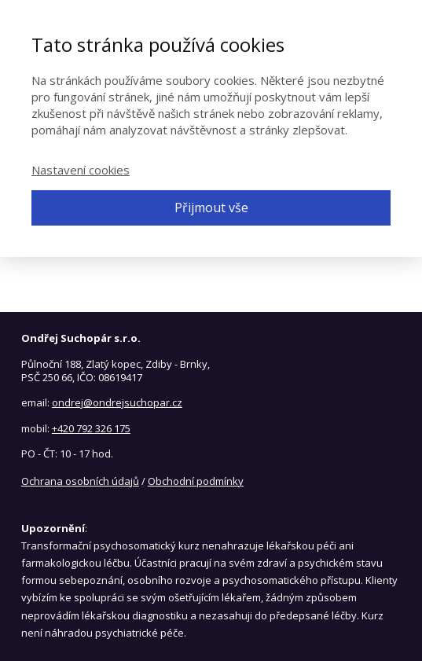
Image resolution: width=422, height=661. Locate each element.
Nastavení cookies (80, 170)
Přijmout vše (211, 207)
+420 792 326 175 (91, 428)
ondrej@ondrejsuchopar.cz (117, 402)
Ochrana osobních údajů (80, 481)
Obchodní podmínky (196, 481)
